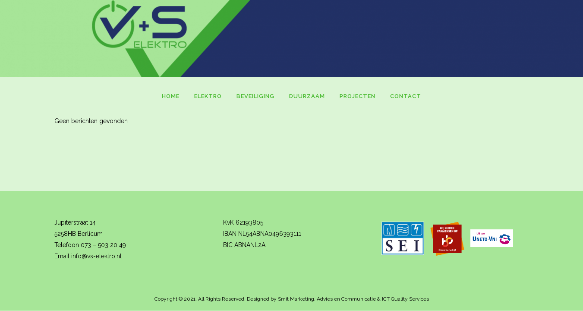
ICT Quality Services (405, 299)
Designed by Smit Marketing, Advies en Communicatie (311, 299)
